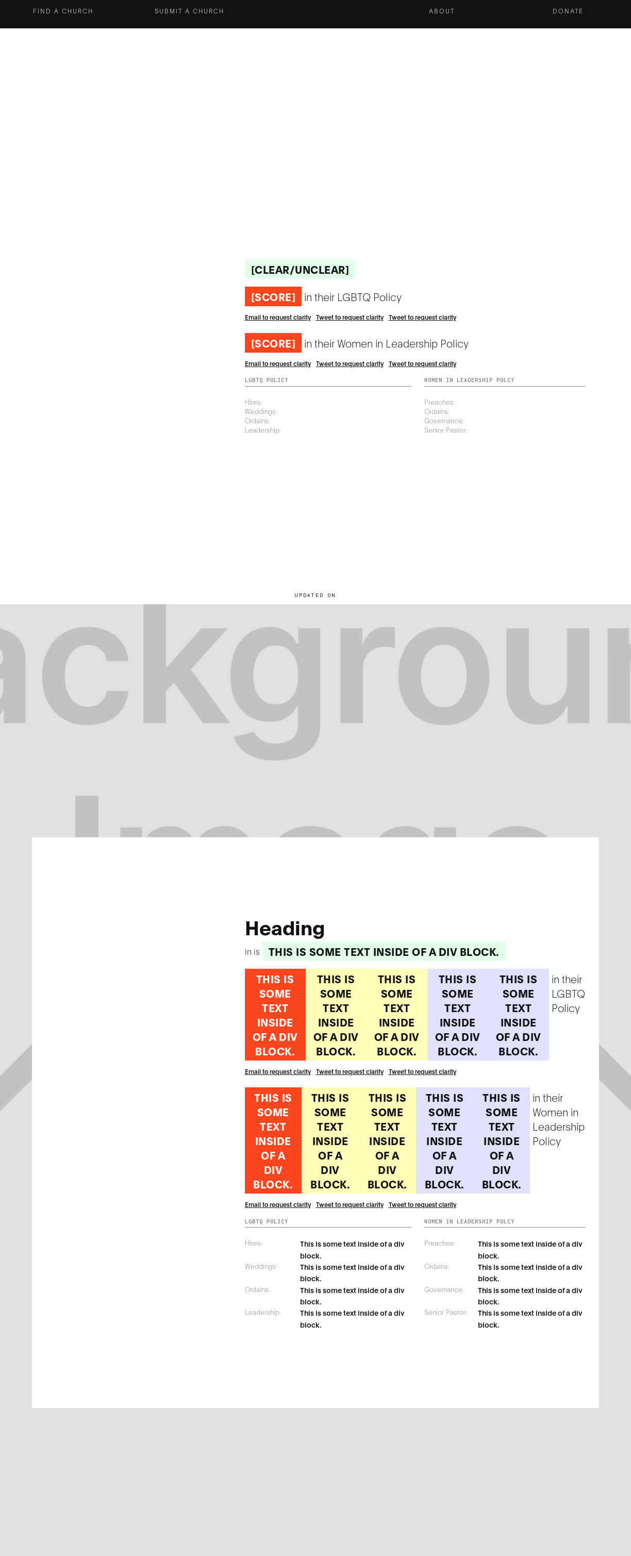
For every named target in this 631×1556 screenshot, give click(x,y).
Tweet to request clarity (350, 317)
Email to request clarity (278, 317)
